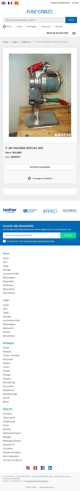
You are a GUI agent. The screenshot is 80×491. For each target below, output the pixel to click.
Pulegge (7, 375)
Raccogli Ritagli (10, 394)
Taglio (15, 42)
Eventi (6, 425)
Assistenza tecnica (12, 433)
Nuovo (7, 26)
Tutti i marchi (9, 417)
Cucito (6, 258)
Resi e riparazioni (11, 456)
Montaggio (30, 26)
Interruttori (8, 359)
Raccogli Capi (9, 382)
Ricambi (57, 26)
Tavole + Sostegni (11, 355)
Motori (6, 402)
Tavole (6, 348)
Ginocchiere (8, 386)
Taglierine (25, 42)
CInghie (6, 371)
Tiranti (6, 367)
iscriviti (68, 235)
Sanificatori (8, 285)
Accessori (44, 26)
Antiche (6, 332)
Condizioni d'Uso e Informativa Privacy (39, 241)
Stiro (5, 262)
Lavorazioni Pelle (11, 274)
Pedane (6, 363)
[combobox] (40, 20)
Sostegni (7, 351)
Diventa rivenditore (60, 3)
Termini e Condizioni (12, 460)
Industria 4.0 (8, 390)
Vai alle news (9, 421)
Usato (18, 26)
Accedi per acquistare (40, 167)
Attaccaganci (9, 277)
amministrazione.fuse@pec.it (37, 481)
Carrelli (6, 398)
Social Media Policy (46, 487)
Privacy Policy (31, 487)
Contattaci (8, 448)
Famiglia (7, 270)
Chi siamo (7, 414)
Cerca (71, 20)
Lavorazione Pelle (11, 320)
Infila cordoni (9, 293)
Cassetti (7, 378)
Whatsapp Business (12, 441)
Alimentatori (9, 289)
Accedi (75, 3)
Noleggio (7, 437)
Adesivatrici (8, 281)
